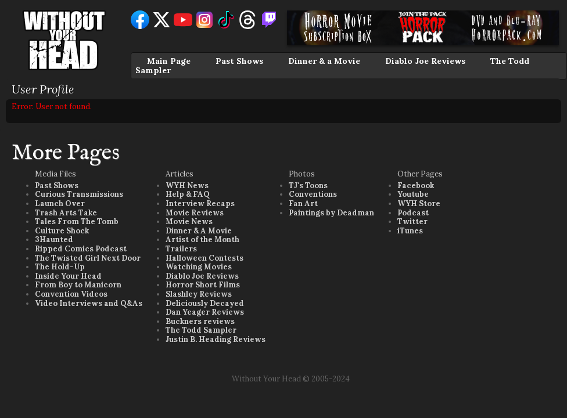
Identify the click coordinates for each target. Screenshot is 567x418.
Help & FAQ (188, 194)
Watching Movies (199, 267)
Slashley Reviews (199, 294)
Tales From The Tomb (77, 221)
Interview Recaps (200, 203)
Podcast (413, 213)
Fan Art (303, 203)
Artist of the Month (202, 239)
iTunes (410, 231)
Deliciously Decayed (205, 303)
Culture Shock (62, 231)
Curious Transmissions (79, 194)
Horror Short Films (203, 285)
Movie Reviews (195, 213)
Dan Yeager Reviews (205, 312)
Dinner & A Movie (199, 231)
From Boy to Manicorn (78, 285)
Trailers (181, 249)
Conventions (313, 194)
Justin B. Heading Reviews (215, 339)
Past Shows (239, 61)
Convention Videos (71, 294)
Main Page (169, 61)
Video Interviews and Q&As (88, 303)
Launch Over (60, 203)
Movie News (189, 221)
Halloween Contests (204, 258)
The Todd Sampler (201, 330)
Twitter (412, 221)
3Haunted (54, 239)
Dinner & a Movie (324, 61)
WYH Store (418, 203)
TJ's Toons (308, 185)
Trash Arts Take (66, 213)
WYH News (187, 185)
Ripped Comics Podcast (81, 249)
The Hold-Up (60, 267)
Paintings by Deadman (331, 213)
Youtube (413, 194)
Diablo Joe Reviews (425, 61)
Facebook (415, 185)
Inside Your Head (68, 276)
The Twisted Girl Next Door (88, 258)
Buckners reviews (200, 321)
